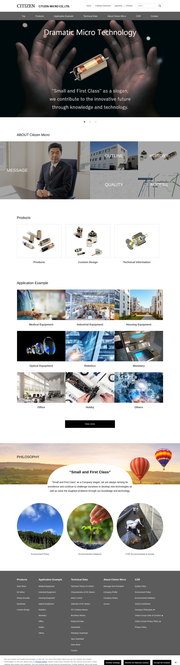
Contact (154, 16)
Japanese (118, 6)
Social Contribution (143, 604)
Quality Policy (140, 586)
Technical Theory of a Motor (82, 586)
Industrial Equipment (47, 592)
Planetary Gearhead (79, 633)
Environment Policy (143, 592)
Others (41, 633)
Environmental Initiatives (145, 598)
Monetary (42, 615)
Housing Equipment (47, 598)
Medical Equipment (46, 586)
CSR (138, 16)
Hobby (41, 627)
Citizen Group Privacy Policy (146, 621)
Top (23, 16)
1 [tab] (84, 122)
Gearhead (21, 604)
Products (40, 16)
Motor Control (76, 598)
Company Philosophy (143, 610)
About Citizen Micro (116, 16)
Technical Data (90, 16)
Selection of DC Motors (80, 604)
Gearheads (75, 627)
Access (107, 604)
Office (41, 621)
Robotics (42, 610)
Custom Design (23, 610)
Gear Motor (21, 586)
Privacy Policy (140, 627)
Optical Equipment (46, 604)
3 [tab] (95, 122)
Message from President (114, 586)
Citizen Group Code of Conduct (148, 615)
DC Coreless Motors (79, 610)
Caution (74, 650)
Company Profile (110, 592)
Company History (111, 598)
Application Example (63, 16)
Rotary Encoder (23, 598)
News (89, 6)
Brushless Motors (78, 615)
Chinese (129, 6)
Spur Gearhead (77, 639)
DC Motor (21, 592)
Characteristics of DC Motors (83, 592)
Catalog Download (102, 6)
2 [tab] (90, 122)
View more (90, 424)
